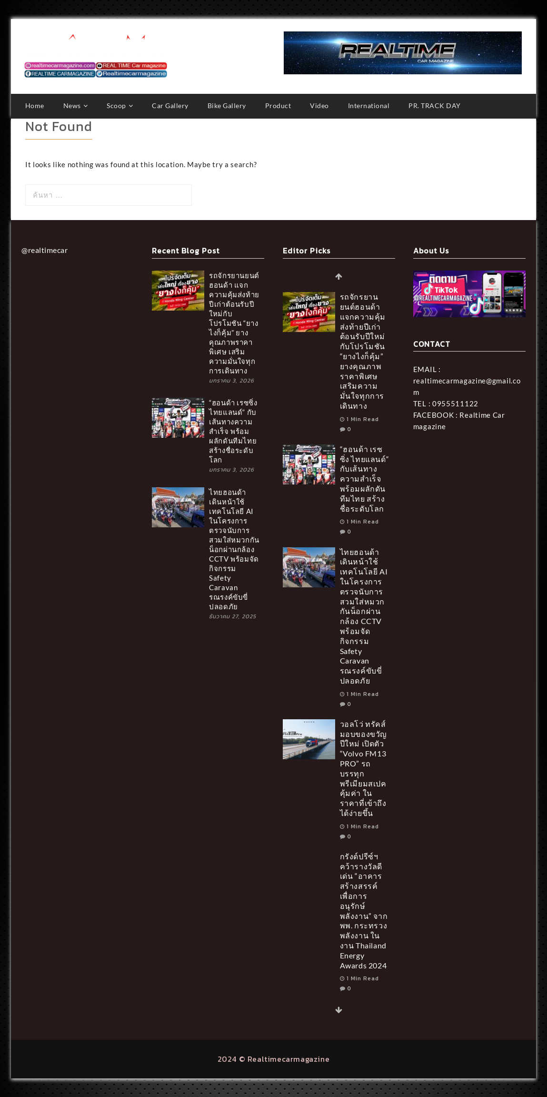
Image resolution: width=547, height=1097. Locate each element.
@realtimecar (44, 249)
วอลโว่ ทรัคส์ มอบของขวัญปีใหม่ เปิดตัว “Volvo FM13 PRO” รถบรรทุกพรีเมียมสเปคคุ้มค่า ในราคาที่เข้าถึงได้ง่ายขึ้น (363, 768)
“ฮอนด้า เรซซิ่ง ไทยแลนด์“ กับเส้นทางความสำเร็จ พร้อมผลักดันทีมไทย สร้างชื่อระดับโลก (233, 430)
